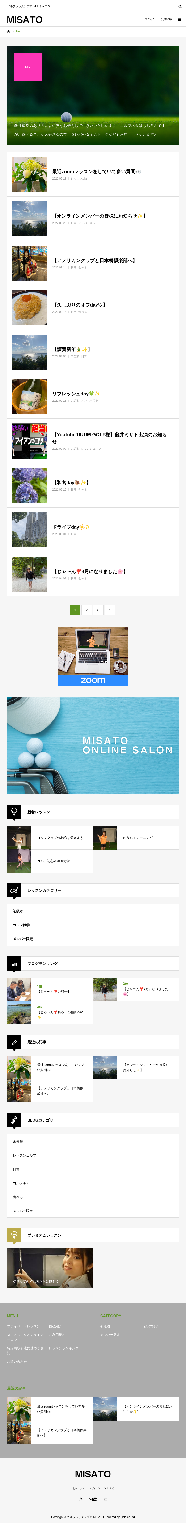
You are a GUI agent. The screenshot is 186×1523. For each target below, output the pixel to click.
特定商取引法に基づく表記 (25, 1350)
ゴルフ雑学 (21, 925)
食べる (18, 1197)
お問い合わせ (17, 1361)
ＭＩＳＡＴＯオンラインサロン (25, 1337)
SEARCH (180, 6)
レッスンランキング (64, 1348)
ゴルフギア (21, 1183)
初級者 (18, 911)
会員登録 (166, 19)
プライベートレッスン (23, 1326)
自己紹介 (55, 1326)
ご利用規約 (57, 1335)
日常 (16, 1169)
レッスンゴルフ (24, 1155)
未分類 (18, 1141)
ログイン (150, 19)
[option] (50, 1268)
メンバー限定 (23, 939)
